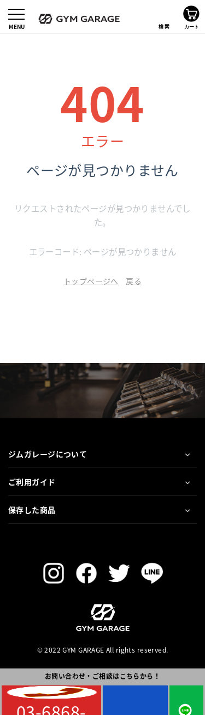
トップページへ (91, 280)
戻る (134, 280)
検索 (164, 16)
